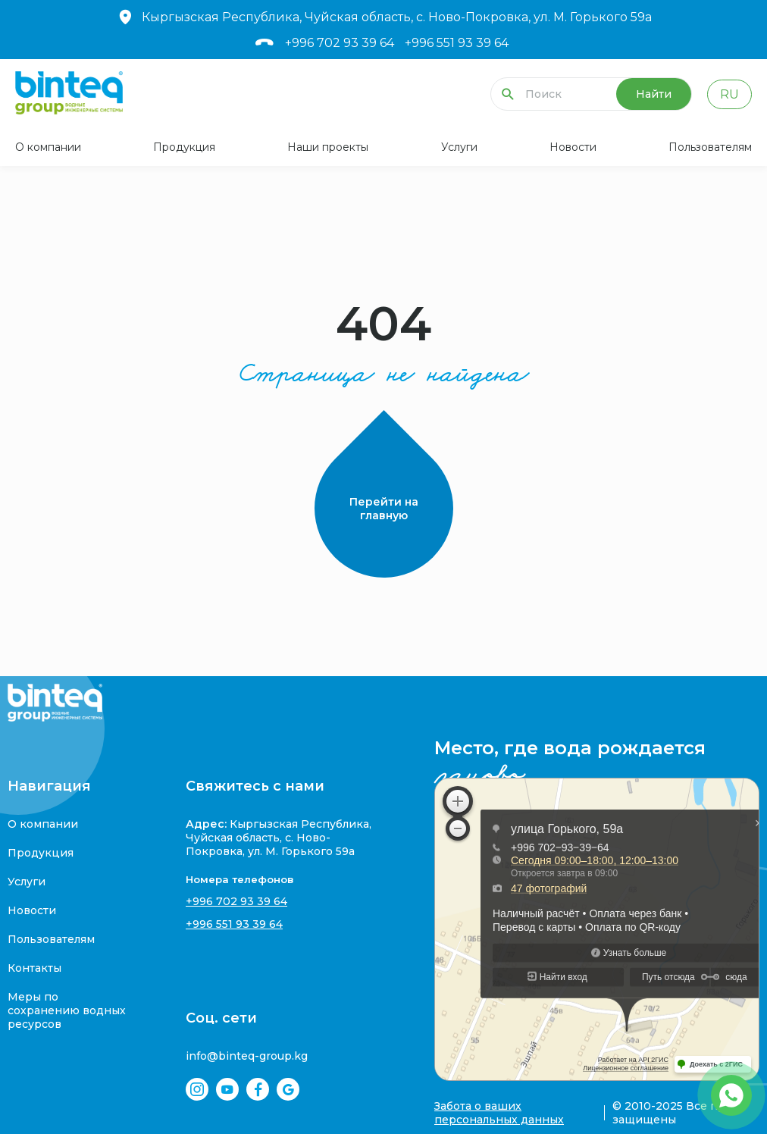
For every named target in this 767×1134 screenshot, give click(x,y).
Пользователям (710, 147)
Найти (654, 94)
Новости (572, 147)
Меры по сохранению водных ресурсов (67, 1010)
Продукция (184, 147)
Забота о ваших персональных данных (499, 1112)
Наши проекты (327, 147)
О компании (48, 147)
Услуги (459, 147)
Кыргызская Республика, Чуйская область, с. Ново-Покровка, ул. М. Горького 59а (384, 17)
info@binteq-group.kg (247, 1056)
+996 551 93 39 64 (457, 43)
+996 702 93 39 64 (339, 43)
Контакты (34, 968)
